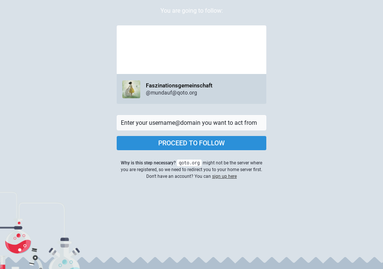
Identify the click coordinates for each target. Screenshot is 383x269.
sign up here (224, 176)
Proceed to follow (191, 143)
